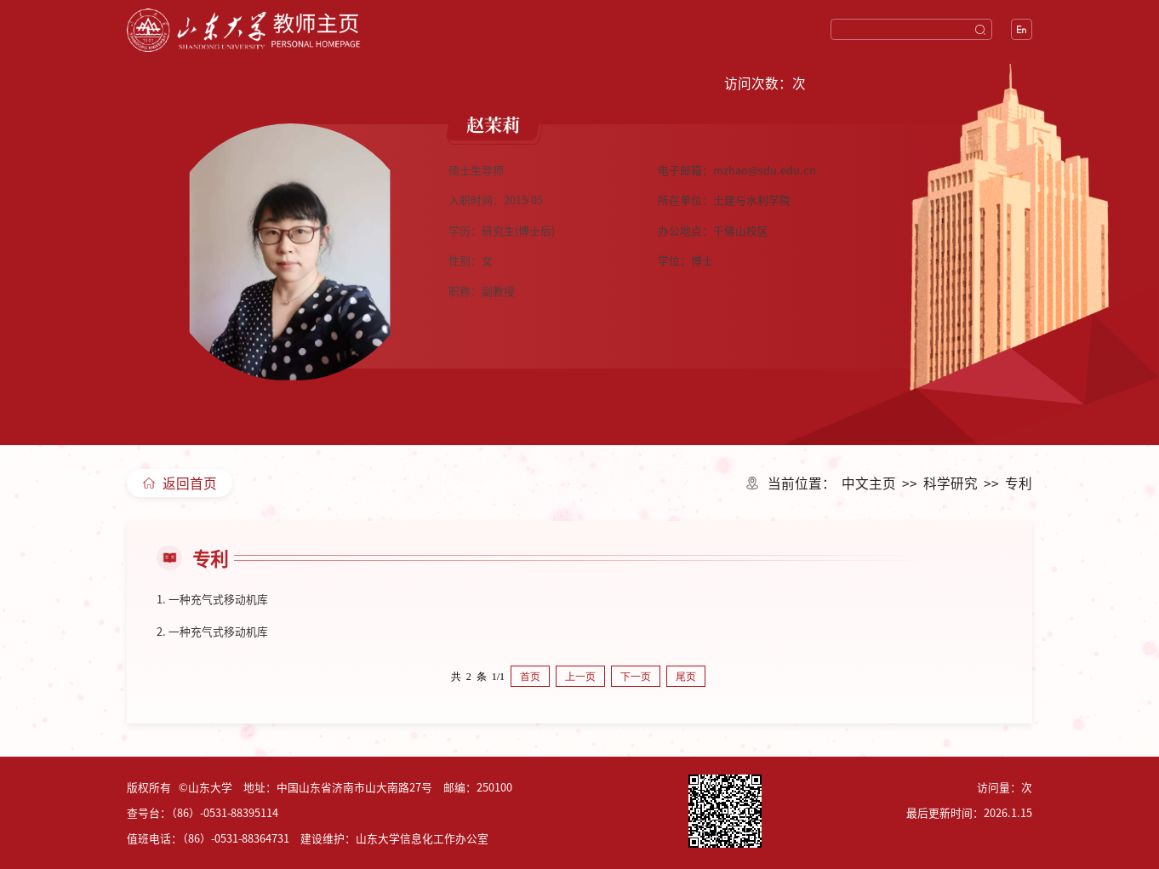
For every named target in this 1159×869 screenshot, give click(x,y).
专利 (1018, 482)
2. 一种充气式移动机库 (212, 631)
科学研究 (950, 482)
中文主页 (869, 482)
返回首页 (179, 482)
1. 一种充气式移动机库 (212, 599)
